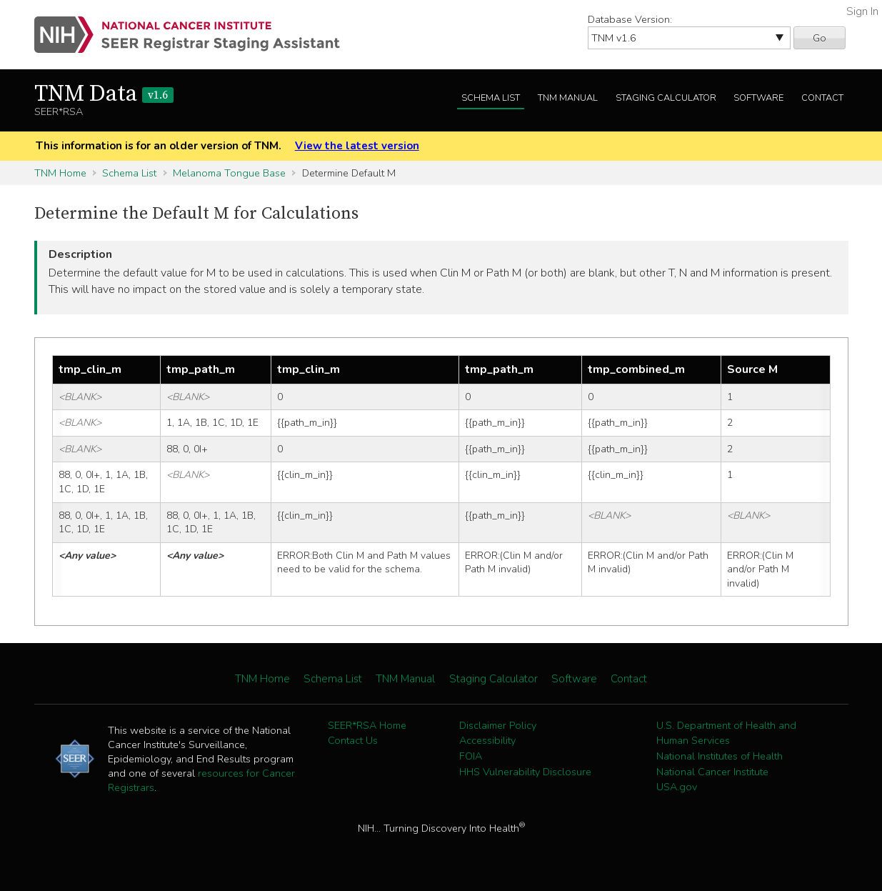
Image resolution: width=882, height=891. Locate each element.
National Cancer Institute (712, 772)
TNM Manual (568, 97)
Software (758, 97)
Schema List (490, 97)
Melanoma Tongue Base (229, 173)
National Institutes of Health (719, 756)
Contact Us (353, 740)
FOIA (470, 756)
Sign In (862, 11)
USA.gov (676, 787)
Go (819, 38)
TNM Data (104, 94)
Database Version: (630, 19)
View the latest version (357, 146)
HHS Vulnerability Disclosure (525, 772)
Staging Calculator (666, 97)
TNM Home (60, 173)
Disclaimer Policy (497, 725)
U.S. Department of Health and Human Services (726, 733)
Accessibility (487, 740)
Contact (822, 97)
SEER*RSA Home (367, 725)
